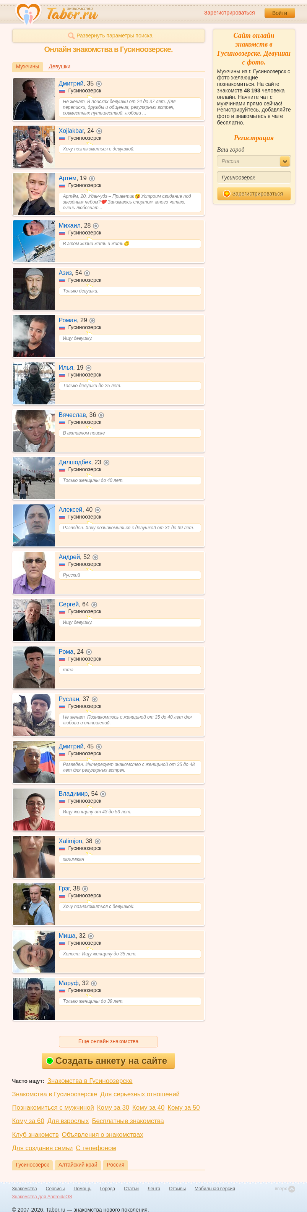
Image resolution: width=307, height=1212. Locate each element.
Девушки (60, 66)
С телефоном (96, 1148)
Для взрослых (68, 1121)
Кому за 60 (28, 1121)
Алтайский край (77, 1165)
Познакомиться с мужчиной (53, 1107)
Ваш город (231, 149)
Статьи (131, 1188)
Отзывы (177, 1188)
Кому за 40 (148, 1107)
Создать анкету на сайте (106, 1060)
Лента (154, 1188)
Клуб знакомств (35, 1134)
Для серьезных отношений (140, 1094)
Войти (279, 13)
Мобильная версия (215, 1188)
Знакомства (24, 1188)
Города (107, 1188)
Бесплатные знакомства (128, 1121)
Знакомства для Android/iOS (42, 1196)
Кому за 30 (113, 1107)
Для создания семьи (42, 1148)
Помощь (82, 1188)
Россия (115, 1165)
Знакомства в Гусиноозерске (90, 1080)
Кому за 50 (183, 1107)
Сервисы (55, 1188)
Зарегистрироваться (229, 13)
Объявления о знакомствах (102, 1134)
